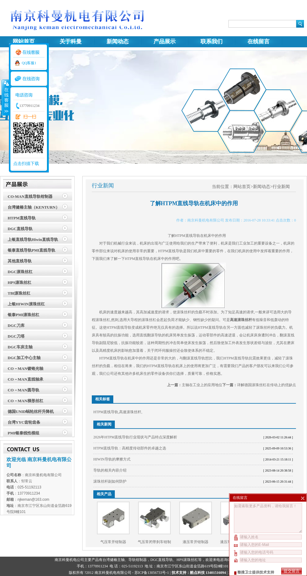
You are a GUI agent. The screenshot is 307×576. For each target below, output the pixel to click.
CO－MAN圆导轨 (23, 390)
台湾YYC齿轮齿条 (24, 422)
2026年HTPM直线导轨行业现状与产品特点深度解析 (135, 437)
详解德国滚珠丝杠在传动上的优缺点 (266, 385)
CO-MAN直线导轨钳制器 (30, 196)
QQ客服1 (29, 63)
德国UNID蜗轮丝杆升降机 (31, 411)
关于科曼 (71, 41)
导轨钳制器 (137, 560)
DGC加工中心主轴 (24, 357)
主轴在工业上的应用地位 (202, 385)
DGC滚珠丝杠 (20, 271)
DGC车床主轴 (20, 347)
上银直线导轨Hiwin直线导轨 (33, 239)
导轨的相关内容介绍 (109, 470)
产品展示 (165, 41)
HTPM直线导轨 (22, 218)
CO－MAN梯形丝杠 (25, 400)
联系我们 (211, 41)
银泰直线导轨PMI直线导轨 (31, 250)
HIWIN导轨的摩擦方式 (111, 459)
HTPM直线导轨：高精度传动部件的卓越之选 (129, 448)
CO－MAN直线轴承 (25, 379)
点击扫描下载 (26, 163)
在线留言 (258, 41)
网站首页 (24, 41)
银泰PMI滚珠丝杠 (23, 314)
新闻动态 (118, 41)
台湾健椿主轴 (114, 560)
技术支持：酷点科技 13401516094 (199, 572)
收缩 (5, 97)
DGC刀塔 (16, 336)
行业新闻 (281, 186)
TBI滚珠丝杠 (19, 293)
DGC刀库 (16, 325)
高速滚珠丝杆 (130, 412)
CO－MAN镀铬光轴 (25, 368)
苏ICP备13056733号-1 (151, 572)
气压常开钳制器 (113, 542)
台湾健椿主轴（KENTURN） (34, 207)
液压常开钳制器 (195, 542)
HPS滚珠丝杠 (19, 282)
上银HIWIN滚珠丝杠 (26, 304)
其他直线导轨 (20, 261)
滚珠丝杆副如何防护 (109, 481)
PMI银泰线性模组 (23, 433)
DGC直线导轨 (20, 228)
